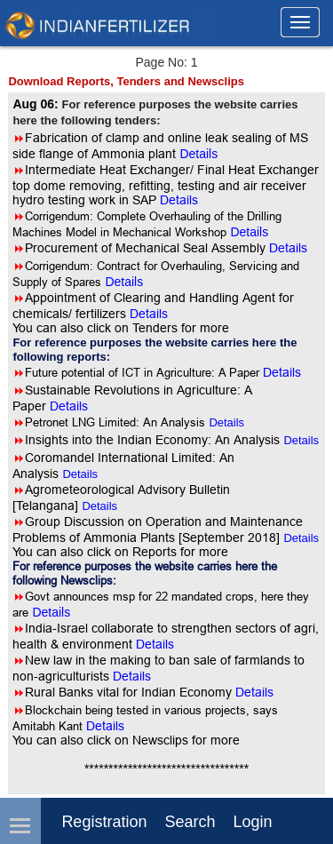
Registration (104, 822)
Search (189, 822)
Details (226, 422)
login (252, 822)
